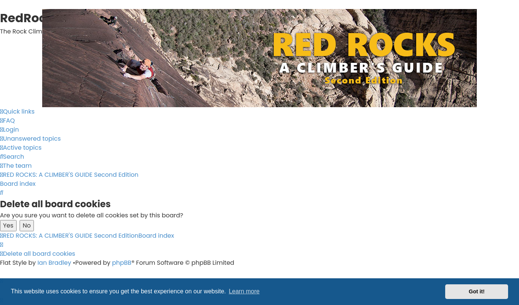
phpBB (121, 262)
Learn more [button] (244, 291)
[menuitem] (7, 120)
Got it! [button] (477, 291)
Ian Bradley (54, 262)
